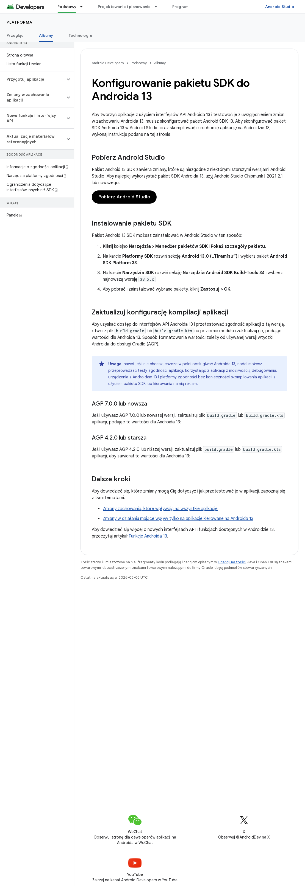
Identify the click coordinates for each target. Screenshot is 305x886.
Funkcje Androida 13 (148, 536)
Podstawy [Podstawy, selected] (66, 6)
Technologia (80, 35)
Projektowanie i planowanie (124, 6)
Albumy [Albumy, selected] (46, 35)
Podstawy (139, 63)
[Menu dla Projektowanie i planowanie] (158, 6)
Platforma (20, 22)
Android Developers (108, 63)
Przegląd (15, 35)
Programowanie (187, 6)
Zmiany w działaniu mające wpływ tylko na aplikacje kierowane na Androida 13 (178, 518)
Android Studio (279, 6)
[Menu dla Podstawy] (83, 6)
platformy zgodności (178, 377)
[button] (32, 79)
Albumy (160, 63)
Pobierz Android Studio (124, 197)
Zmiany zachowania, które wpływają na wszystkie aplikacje (160, 508)
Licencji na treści (232, 562)
